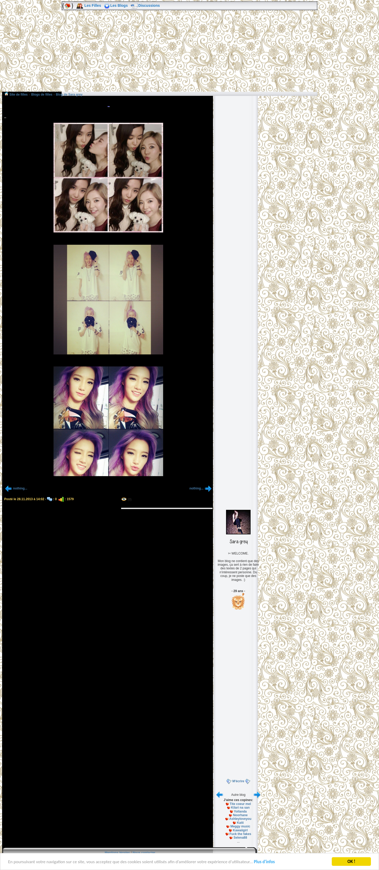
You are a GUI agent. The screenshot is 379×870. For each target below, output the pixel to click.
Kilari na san (240, 807)
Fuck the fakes (240, 834)
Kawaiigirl (240, 830)
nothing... (20, 488)
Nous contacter (144, 853)
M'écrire (238, 781)
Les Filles (92, 5)
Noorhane (240, 815)
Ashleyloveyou (240, 819)
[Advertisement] (189, 54)
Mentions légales (117, 853)
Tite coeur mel (240, 804)
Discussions (149, 5)
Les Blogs (119, 5)
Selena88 (240, 837)
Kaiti (240, 823)
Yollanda (240, 811)
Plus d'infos (264, 862)
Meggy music (240, 826)
